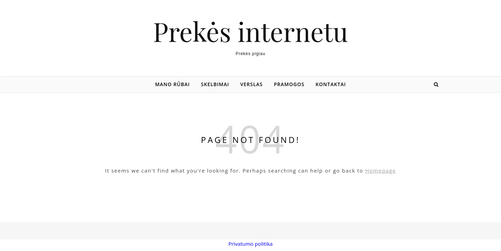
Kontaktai (331, 84)
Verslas (251, 84)
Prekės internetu (250, 31)
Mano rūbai (172, 84)
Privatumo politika (250, 243)
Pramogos (289, 84)
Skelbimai (215, 84)
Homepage (380, 170)
